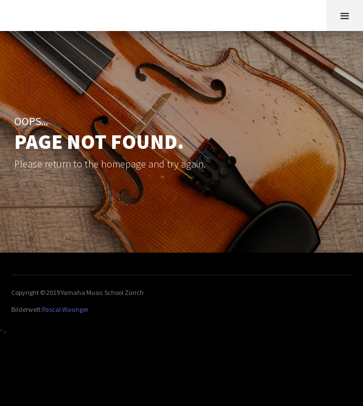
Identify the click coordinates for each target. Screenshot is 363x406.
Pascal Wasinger (65, 309)
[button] (344, 15)
